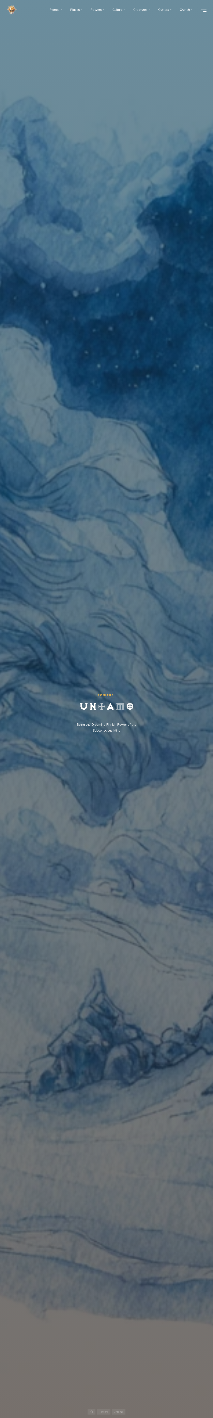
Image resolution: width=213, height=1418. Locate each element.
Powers (105, 695)
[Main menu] (203, 10)
